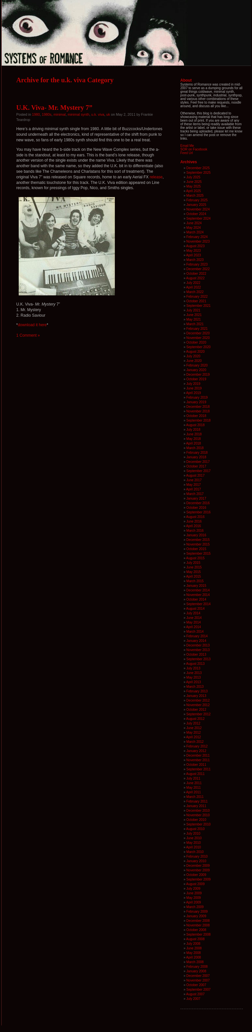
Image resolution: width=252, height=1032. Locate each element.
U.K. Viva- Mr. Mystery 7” (54, 107)
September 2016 (198, 512)
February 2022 (197, 296)
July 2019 (193, 384)
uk (108, 114)
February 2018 (197, 452)
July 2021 (193, 310)
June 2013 (194, 673)
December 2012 (198, 700)
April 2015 (193, 576)
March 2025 (195, 195)
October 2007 (196, 985)
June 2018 (194, 434)
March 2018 (195, 448)
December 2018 (198, 406)
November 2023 (198, 241)
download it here (32, 325)
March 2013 (195, 686)
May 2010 (193, 842)
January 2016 (196, 535)
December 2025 (198, 168)
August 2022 (195, 278)
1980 (36, 114)
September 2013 (198, 659)
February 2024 (197, 237)
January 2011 (196, 806)
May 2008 (193, 953)
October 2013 (196, 654)
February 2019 (197, 397)
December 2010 (198, 810)
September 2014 (198, 604)
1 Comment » (28, 335)
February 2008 (197, 966)
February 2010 (197, 856)
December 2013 (198, 645)
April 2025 (193, 191)
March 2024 (195, 232)
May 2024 (193, 227)
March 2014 (195, 631)
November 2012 (198, 705)
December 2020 (198, 333)
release (156, 177)
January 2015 (196, 585)
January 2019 (196, 402)
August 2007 (195, 994)
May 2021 (193, 319)
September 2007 (198, 989)
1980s (47, 114)
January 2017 (196, 498)
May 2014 (193, 622)
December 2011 (198, 755)
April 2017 (193, 489)
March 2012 (195, 742)
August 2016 (195, 517)
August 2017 (195, 475)
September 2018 (198, 420)
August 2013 (195, 663)
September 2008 (198, 934)
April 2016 (193, 526)
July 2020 (193, 356)
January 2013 (196, 696)
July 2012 (193, 723)
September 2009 (198, 879)
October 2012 (196, 709)
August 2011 (195, 774)
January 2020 (196, 370)
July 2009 (193, 888)
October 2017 (196, 466)
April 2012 (193, 737)
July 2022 (193, 283)
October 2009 (196, 875)
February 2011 (197, 801)
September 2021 (198, 306)
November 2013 (198, 650)
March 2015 (195, 581)
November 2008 (198, 925)
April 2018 (193, 443)
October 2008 (196, 930)
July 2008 (193, 943)
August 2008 (195, 939)
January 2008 (196, 971)
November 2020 (198, 338)
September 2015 (198, 553)
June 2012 (194, 728)
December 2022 (198, 269)
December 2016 (198, 503)
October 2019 (196, 379)
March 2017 (195, 494)
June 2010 (194, 838)
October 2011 (196, 764)
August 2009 (195, 884)
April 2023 (193, 255)
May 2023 (193, 250)
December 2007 (198, 976)
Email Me (187, 146)
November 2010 (198, 815)
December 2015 (198, 540)
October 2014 (196, 599)
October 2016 (196, 507)
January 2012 (196, 751)
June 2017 (194, 480)
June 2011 (194, 783)
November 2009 (198, 870)
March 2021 (195, 324)
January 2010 (196, 861)
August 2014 (195, 608)
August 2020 (195, 351)
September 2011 (198, 769)
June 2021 (194, 315)
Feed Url (186, 153)
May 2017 (193, 484)
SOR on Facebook (193, 149)
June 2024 (194, 223)
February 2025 (197, 200)
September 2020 (198, 347)
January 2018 (196, 457)
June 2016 (194, 521)
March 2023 (195, 260)
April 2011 (193, 792)
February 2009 (197, 911)
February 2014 (197, 636)
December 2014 (198, 590)
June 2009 (194, 893)
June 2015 (194, 567)
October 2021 (196, 301)
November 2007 (198, 980)
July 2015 (193, 563)
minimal (59, 114)
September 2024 (198, 218)
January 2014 (196, 641)
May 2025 (193, 186)
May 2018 (193, 439)
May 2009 (193, 898)
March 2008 (195, 962)
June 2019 (194, 388)
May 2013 (193, 677)
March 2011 (195, 797)
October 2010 (196, 820)
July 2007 (193, 999)
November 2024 (198, 209)
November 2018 (198, 411)
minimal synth (78, 114)
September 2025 (198, 172)
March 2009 (195, 907)
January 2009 (196, 916)
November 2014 (198, 595)
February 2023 (197, 264)
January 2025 (196, 205)
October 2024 (196, 214)
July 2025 (193, 177)
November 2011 (198, 760)
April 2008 (193, 957)
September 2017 (198, 471)
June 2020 (194, 361)
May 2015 (193, 572)
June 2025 (194, 182)
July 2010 (193, 833)
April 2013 (193, 682)
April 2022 (193, 287)
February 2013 (197, 691)
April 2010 (193, 847)
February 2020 (197, 365)
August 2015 (195, 558)
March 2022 (195, 292)
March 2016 (195, 530)
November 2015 (198, 544)
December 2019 (198, 374)
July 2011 (193, 778)
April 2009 (193, 902)
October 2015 (196, 549)
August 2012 (195, 719)
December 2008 (198, 921)
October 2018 (196, 416)
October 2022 (196, 273)
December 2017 (198, 462)
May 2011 (193, 787)
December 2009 (198, 865)
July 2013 (193, 668)
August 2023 (195, 246)
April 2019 (193, 393)
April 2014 (193, 627)
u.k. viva (97, 114)
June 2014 (194, 618)
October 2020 (196, 342)
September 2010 (198, 824)
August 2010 (195, 829)
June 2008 (194, 948)
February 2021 (197, 328)
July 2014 (193, 613)
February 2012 (197, 746)
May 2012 (193, 732)
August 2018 (195, 425)
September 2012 (198, 714)
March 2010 (195, 852)
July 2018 (193, 429)
